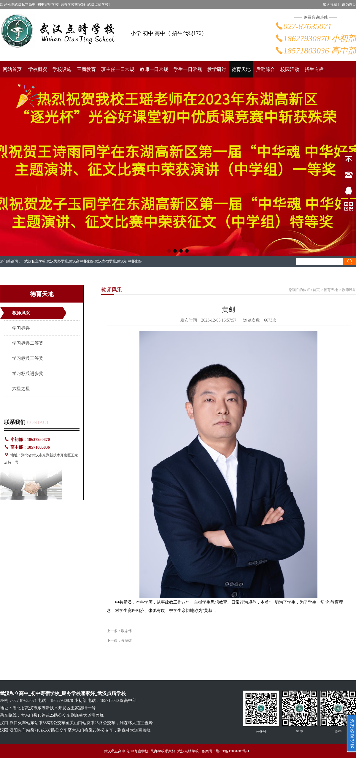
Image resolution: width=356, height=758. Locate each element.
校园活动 (289, 69)
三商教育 (86, 69)
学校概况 (37, 69)
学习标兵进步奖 (27, 373)
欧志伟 (126, 631)
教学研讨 (216, 69)
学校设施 (62, 69)
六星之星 (21, 388)
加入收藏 (330, 4)
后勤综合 (265, 69)
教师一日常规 (154, 69)
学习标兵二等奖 (27, 343)
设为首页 (349, 4)
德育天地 (241, 69)
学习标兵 (21, 328)
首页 (316, 290)
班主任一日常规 (117, 69)
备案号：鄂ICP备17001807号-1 (225, 751)
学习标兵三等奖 (27, 358)
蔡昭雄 (126, 640)
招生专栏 (314, 69)
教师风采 (21, 313)
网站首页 (12, 69)
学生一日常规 (188, 69)
